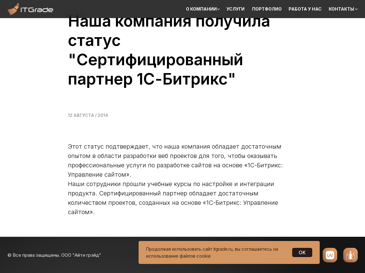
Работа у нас (305, 8)
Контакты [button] (341, 8)
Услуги (235, 8)
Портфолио (267, 8)
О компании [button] (201, 8)
